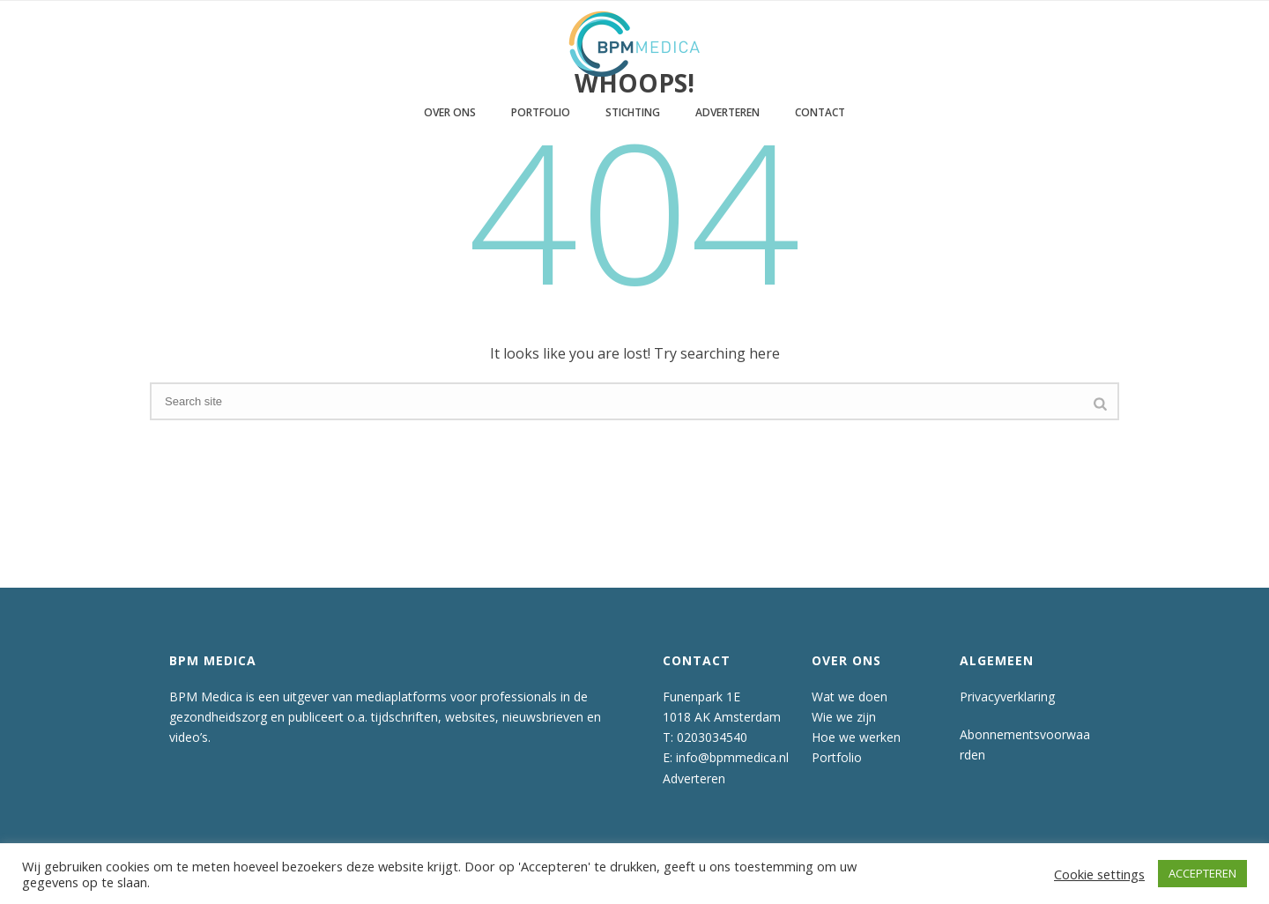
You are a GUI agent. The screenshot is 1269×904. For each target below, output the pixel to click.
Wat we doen (849, 696)
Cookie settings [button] (1099, 874)
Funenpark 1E (701, 696)
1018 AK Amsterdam (722, 716)
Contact (820, 112)
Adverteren (727, 112)
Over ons (450, 112)
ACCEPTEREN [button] (1202, 873)
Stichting (632, 112)
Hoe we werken (856, 737)
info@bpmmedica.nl (732, 757)
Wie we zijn (844, 716)
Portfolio (540, 112)
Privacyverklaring (1007, 696)
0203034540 (712, 737)
